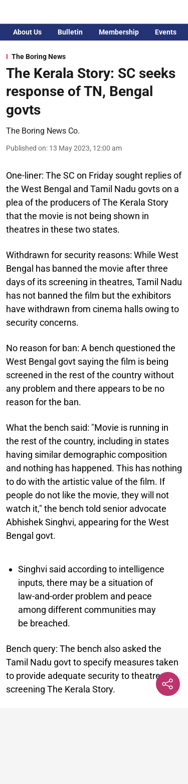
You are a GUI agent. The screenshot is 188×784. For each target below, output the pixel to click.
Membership (119, 32)
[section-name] (94, 57)
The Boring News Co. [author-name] (43, 131)
